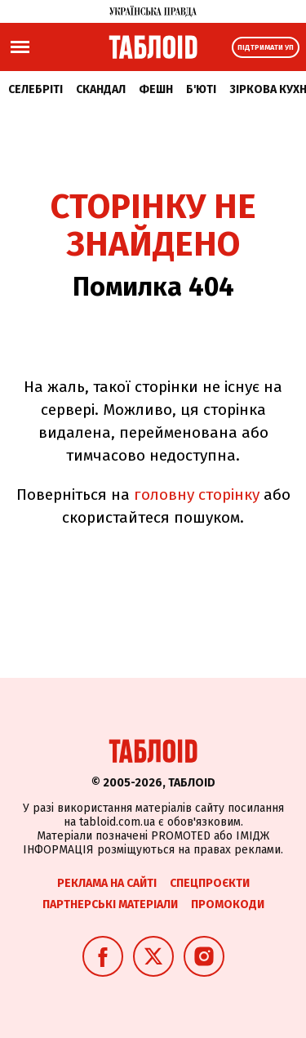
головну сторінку (196, 494)
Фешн (156, 89)
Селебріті (35, 89)
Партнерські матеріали (110, 904)
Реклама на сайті (107, 883)
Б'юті (201, 89)
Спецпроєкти (210, 883)
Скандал (101, 89)
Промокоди (227, 904)
